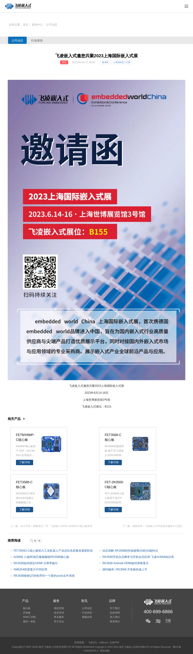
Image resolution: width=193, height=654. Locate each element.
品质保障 (111, 612)
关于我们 (111, 607)
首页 (26, 24)
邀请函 (105, 62)
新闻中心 (38, 24)
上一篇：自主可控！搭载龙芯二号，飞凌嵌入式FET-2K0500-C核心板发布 (51, 525)
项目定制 (57, 607)
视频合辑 (84, 617)
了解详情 (24, 462)
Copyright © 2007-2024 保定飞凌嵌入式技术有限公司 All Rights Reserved (132, 646)
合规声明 (115, 642)
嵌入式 (117, 385)
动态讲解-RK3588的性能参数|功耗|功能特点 (130, 550)
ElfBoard (104, 642)
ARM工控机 (28, 617)
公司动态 (52, 24)
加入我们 (111, 617)
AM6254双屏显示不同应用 (30, 569)
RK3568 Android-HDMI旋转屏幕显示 (125, 563)
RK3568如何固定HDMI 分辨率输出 (36, 563)
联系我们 (111, 622)
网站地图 (106, 650)
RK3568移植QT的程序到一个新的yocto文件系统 (44, 575)
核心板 (26, 607)
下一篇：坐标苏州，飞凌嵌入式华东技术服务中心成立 (152, 525)
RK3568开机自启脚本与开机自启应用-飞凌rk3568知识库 (138, 556)
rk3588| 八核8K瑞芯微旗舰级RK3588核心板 (41, 556)
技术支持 (57, 612)
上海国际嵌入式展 (121, 62)
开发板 (26, 612)
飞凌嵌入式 (76, 385)
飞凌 (84, 406)
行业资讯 (45, 40)
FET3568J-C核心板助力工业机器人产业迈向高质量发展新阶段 (53, 550)
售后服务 (57, 617)
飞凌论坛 (92, 642)
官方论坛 (57, 622)
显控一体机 (28, 622)
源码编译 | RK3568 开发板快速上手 (124, 569)
